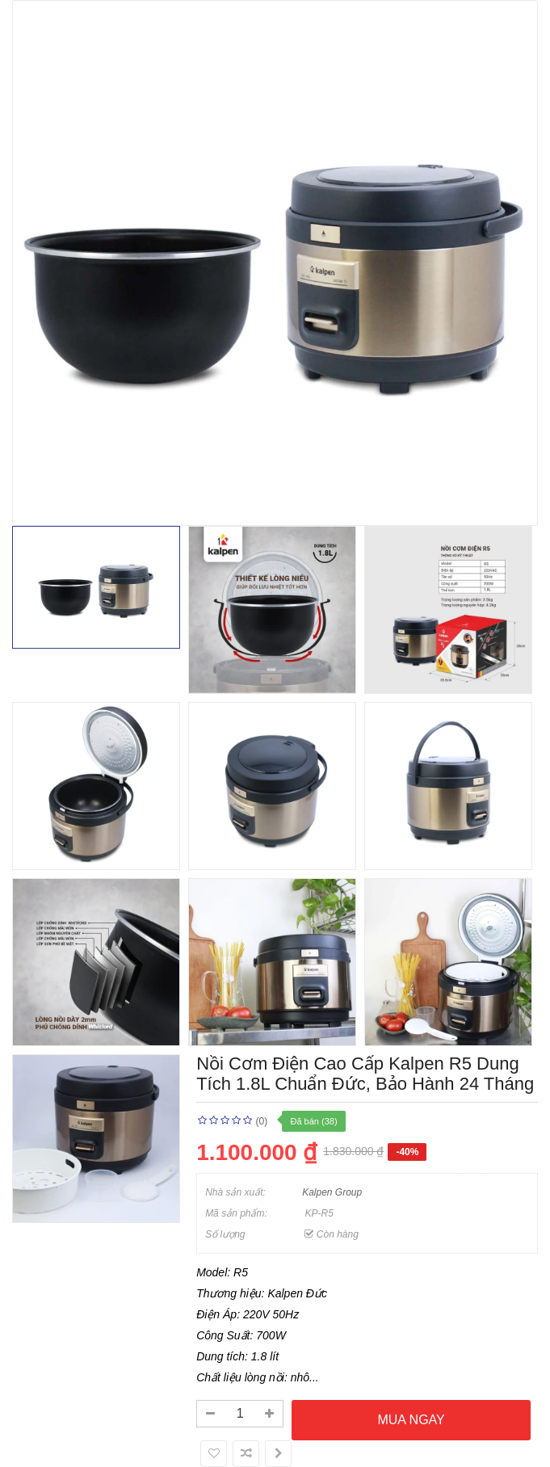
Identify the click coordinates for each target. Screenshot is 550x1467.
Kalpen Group (332, 1192)
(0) (261, 1121)
